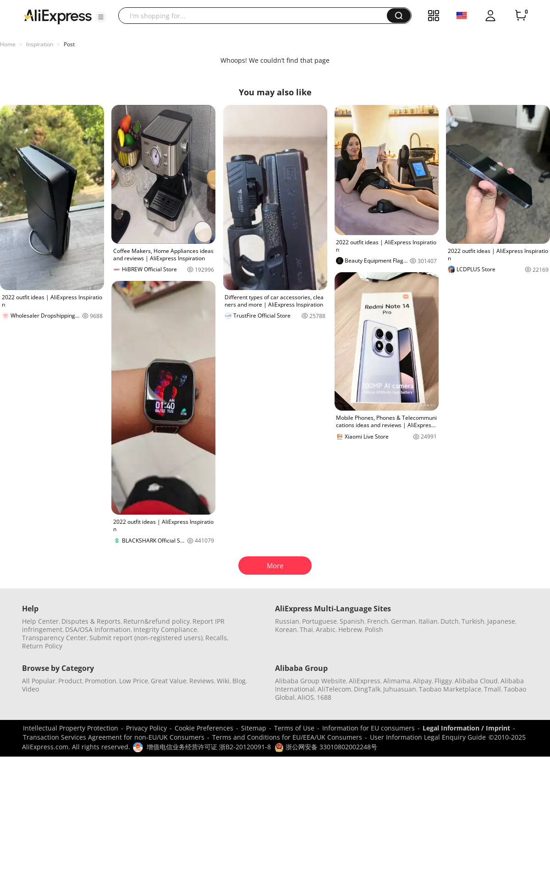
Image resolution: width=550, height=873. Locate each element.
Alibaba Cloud (476, 680)
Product (70, 680)
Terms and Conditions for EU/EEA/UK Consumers (287, 737)
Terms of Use (294, 728)
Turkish (473, 621)
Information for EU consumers (368, 728)
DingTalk (367, 689)
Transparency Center (54, 637)
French (377, 621)
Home (8, 44)
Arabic (326, 629)
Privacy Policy (146, 728)
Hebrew (350, 629)
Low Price (133, 680)
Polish (374, 629)
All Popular (38, 680)
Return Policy (42, 646)
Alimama (396, 680)
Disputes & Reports (91, 621)
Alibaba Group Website (310, 680)
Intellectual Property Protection (70, 728)
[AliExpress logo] (58, 16)
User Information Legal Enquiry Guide (428, 737)
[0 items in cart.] (520, 15)
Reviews (201, 680)
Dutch (449, 621)
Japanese (501, 621)
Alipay (422, 680)
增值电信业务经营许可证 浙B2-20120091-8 (209, 746)
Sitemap (253, 728)
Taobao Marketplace (450, 689)
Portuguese (319, 621)
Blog (239, 680)
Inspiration (39, 44)
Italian (428, 621)
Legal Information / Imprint (466, 728)
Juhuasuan (399, 689)
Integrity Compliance (165, 629)
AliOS (305, 697)
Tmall (492, 689)
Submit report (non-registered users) (146, 637)
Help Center (40, 621)
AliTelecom (334, 689)
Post (69, 44)
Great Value (169, 680)
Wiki (223, 680)
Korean (286, 629)
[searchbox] (256, 15)
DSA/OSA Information (98, 629)
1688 (324, 697)
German (403, 621)
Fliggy (443, 680)
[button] (100, 16)
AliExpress (364, 680)
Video (30, 689)
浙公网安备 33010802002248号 (326, 746)
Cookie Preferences (204, 728)
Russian (287, 621)
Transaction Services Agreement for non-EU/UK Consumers (113, 737)
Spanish (352, 621)
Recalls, (217, 637)
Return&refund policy (156, 621)
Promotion (100, 680)
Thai (306, 629)
